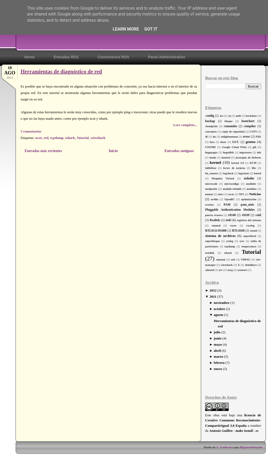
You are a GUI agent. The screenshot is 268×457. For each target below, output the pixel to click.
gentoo (250, 142)
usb (233, 259)
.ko (221, 115)
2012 (212, 290)
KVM (253, 162)
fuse (212, 142)
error (246, 136)
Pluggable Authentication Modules (230, 209)
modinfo (251, 183)
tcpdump (229, 246)
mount (209, 194)
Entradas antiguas (179, 151)
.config (209, 116)
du (214, 136)
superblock (249, 236)
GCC (235, 142)
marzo (218, 356)
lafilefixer (211, 168)
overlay (209, 204)
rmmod (216, 225)
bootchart (248, 121)
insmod (225, 157)
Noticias (255, 194)
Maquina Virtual (223, 178)
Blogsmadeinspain (251, 447)
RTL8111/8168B (216, 230)
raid (258, 215)
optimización (248, 199)
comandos (230, 126)
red (228, 220)
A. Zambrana (224, 447)
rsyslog (250, 225)
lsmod (257, 173)
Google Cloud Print (234, 147)
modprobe (211, 188)
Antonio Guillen (221, 431)
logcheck (228, 173)
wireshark (227, 264)
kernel (215, 162)
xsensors (242, 270)
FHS (258, 136)
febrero (219, 363)
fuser (223, 142)
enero (218, 369)
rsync (233, 225)
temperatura (248, 246)
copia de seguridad (233, 131)
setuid (253, 230)
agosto (218, 315)
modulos (252, 188)
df (206, 136)
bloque (228, 121)
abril (217, 351)
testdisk (209, 252)
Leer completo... (185, 125)
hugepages (211, 152)
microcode (211, 183)
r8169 (246, 215)
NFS (241, 194)
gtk (254, 147)
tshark (228, 252)
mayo (218, 344)
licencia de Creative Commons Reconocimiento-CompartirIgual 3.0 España (233, 420)
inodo (212, 157)
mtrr (221, 194)
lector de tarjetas (234, 168)
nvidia (214, 199)
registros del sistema (249, 220)
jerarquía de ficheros (248, 157)
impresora (245, 152)
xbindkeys (251, 264)
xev (221, 270)
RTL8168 (238, 230)
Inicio (113, 151)
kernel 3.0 (237, 162)
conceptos (211, 131)
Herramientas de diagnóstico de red (61, 71)
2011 (212, 296)
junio (217, 338)
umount (221, 259)
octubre (219, 309)
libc (254, 168)
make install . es (246, 431)
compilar (250, 126)
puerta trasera (214, 215)
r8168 (232, 215)
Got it (150, 29)
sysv (241, 241)
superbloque (212, 241)
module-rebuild (232, 188)
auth (238, 115)
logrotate (243, 173)
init (259, 152)
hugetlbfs (228, 152)
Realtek (215, 220)
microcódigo (231, 183)
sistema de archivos (220, 236)
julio (217, 332)
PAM (227, 204)
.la (229, 115)
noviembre (221, 303)
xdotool (209, 270)
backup (210, 121)
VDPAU (245, 259)
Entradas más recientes (43, 151)
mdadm (249, 178)
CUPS (253, 131)
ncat (231, 194)
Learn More (126, 29)
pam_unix (247, 204)
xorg (230, 270)
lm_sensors (211, 173)
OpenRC (229, 199)
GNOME (210, 147)
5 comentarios (31, 131)
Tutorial (251, 252)
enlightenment (229, 136)
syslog (229, 241)
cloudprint (211, 126)
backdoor (251, 115)
